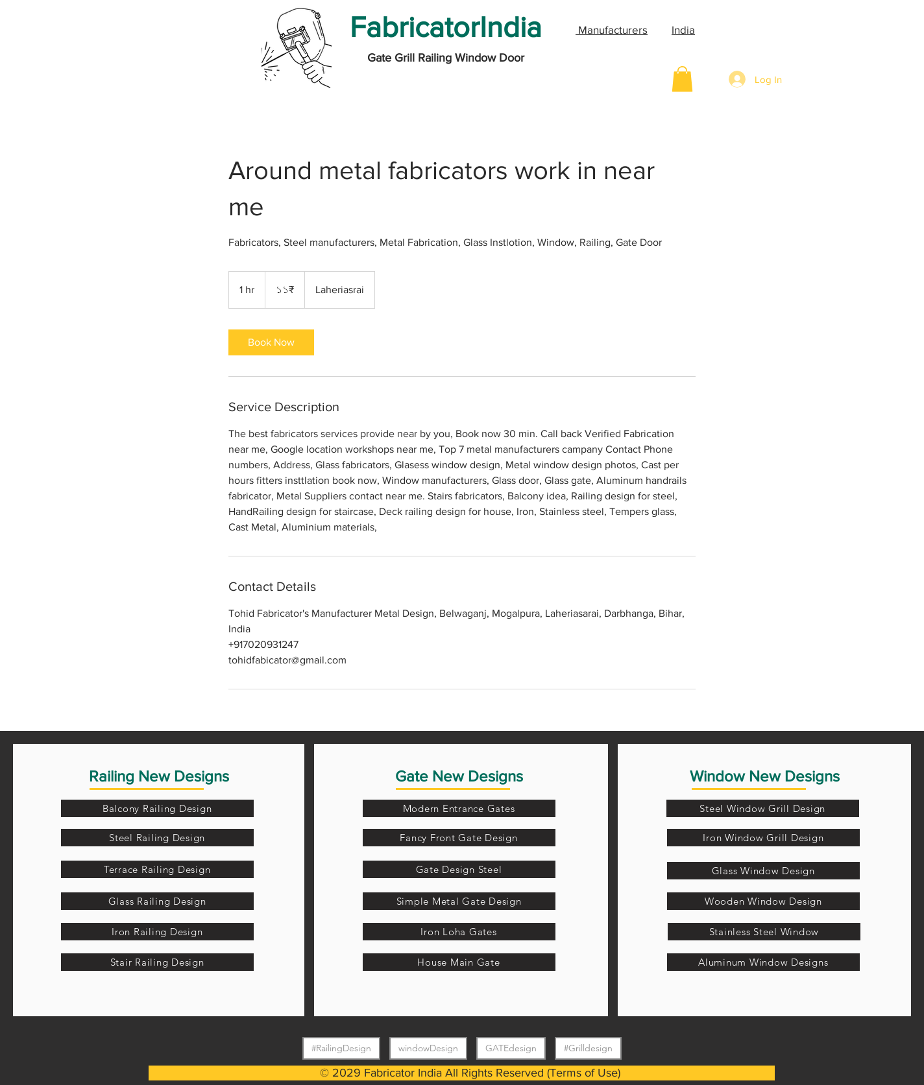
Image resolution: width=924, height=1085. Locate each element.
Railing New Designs (159, 776)
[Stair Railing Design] (157, 962)
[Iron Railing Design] (157, 931)
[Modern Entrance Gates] (459, 808)
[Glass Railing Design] (157, 901)
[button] (682, 78)
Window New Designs (765, 776)
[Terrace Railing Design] (157, 869)
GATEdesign (511, 1048)
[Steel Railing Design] (157, 837)
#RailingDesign (341, 1048)
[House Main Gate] (459, 962)
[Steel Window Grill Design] (762, 808)
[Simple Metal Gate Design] (459, 901)
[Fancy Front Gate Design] (459, 837)
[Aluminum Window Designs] (763, 962)
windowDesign (428, 1048)
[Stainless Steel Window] (764, 931)
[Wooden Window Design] (763, 901)
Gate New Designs (459, 776)
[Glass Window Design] (763, 870)
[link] (271, 342)
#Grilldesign (588, 1048)
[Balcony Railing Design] (157, 808)
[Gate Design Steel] (459, 869)
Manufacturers (612, 29)
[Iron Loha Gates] (459, 931)
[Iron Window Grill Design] (763, 837)
